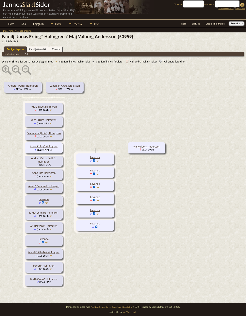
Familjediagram (15, 49)
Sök (24, 24)
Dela (183, 23)
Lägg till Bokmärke (215, 23)
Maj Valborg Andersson (146, 146)
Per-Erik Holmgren (43, 265)
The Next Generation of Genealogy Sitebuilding (111, 307)
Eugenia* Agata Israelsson (65, 85)
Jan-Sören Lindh (130, 312)
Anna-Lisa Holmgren (44, 173)
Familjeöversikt (37, 49)
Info (96, 24)
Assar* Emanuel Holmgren (43, 186)
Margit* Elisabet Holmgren (43, 252)
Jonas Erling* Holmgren (43, 146)
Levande (44, 199)
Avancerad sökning (225, 8)
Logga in (38, 24)
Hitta (58, 24)
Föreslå (56, 49)
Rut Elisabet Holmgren (44, 106)
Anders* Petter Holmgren (23, 85)
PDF (26, 54)
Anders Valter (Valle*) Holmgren (43, 159)
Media (78, 24)
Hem (11, 24)
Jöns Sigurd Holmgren (44, 120)
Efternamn (240, 8)
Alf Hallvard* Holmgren (43, 226)
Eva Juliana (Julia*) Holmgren (44, 133)
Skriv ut (196, 23)
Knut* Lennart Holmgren (43, 212)
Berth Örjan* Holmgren (43, 279)
